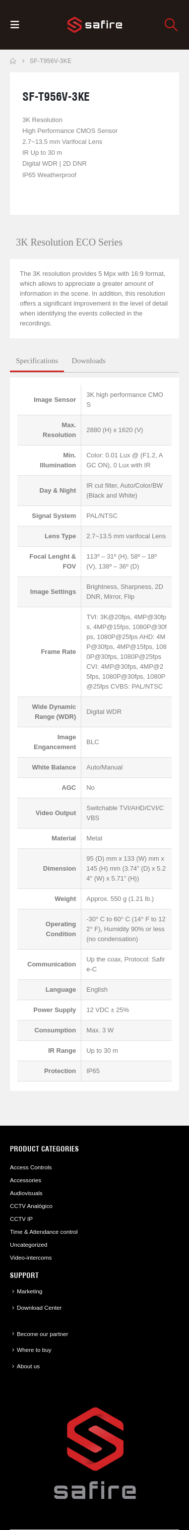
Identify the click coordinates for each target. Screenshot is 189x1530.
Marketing (29, 1291)
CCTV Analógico (31, 1206)
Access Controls (31, 1167)
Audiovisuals (26, 1193)
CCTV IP (21, 1218)
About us (28, 1366)
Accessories (25, 1180)
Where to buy (34, 1349)
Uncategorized (28, 1244)
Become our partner (42, 1334)
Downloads (89, 361)
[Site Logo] (94, 25)
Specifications (37, 361)
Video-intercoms (31, 1257)
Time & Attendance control (44, 1231)
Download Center (39, 1307)
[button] (18, 24)
